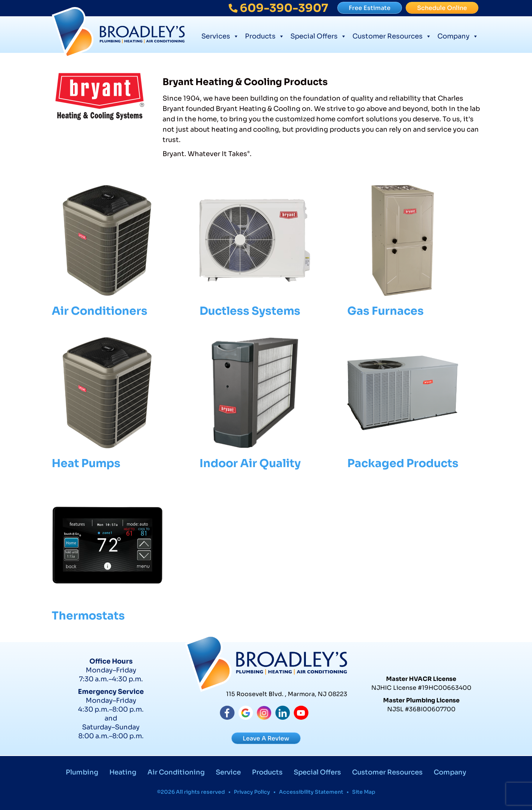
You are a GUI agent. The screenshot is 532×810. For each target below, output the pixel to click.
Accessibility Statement (311, 792)
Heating (122, 772)
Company (457, 35)
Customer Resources (392, 35)
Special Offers (318, 35)
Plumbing (82, 772)
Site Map (363, 792)
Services (220, 35)
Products (264, 35)
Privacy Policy (252, 792)
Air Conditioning (176, 772)
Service (228, 772)
